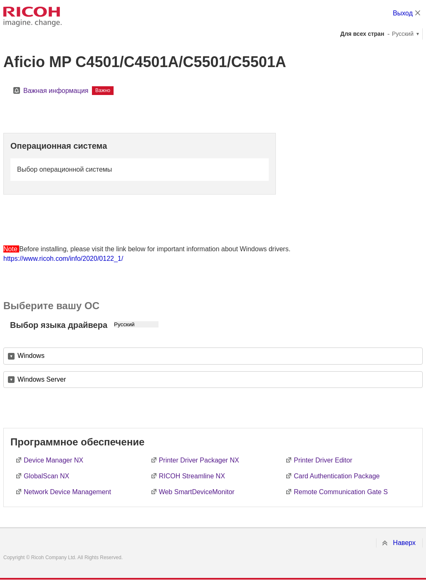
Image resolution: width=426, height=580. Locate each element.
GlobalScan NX (46, 476)
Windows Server (41, 379)
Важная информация (56, 90)
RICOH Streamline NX (192, 476)
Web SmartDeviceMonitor (197, 491)
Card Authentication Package (336, 476)
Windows (31, 355)
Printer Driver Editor (323, 460)
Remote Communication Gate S (341, 491)
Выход (403, 13)
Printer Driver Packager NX (199, 460)
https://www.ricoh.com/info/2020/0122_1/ (63, 258)
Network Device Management (67, 491)
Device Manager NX (53, 460)
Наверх (404, 542)
